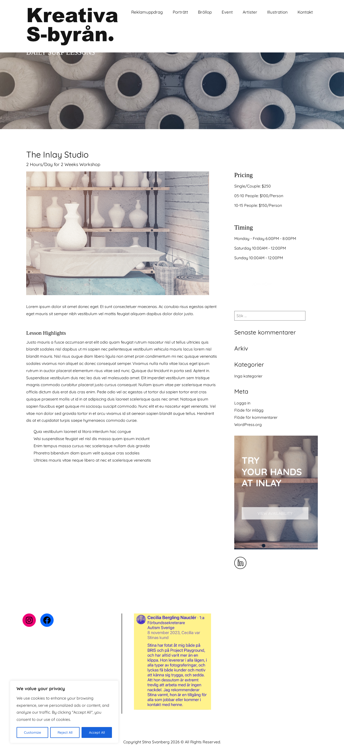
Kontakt (305, 12)
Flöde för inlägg (248, 410)
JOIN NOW (261, 284)
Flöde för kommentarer (256, 417)
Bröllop (205, 12)
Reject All (65, 732)
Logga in (242, 402)
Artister (250, 12)
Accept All (97, 732)
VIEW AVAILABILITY (275, 513)
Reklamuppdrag (147, 12)
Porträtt (180, 12)
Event (227, 12)
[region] (64, 712)
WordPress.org (248, 424)
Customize (32, 732)
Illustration (277, 12)
